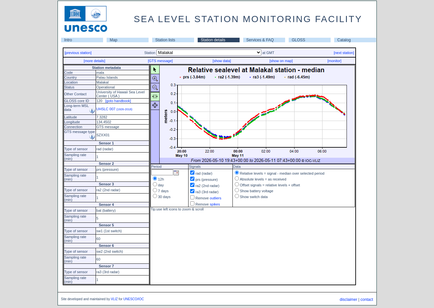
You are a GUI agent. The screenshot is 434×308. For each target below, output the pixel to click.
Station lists (165, 40)
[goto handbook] (118, 101)
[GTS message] (160, 61)
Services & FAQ (260, 40)
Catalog (344, 40)
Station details (213, 40)
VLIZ (114, 299)
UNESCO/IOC (133, 299)
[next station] (344, 53)
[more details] (94, 61)
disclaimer (348, 299)
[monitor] (334, 61)
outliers (215, 198)
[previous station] (78, 53)
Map (113, 40)
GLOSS (298, 40)
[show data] (222, 61)
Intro (68, 40)
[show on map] (281, 61)
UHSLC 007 (114, 109)
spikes (215, 204)
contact (367, 299)
